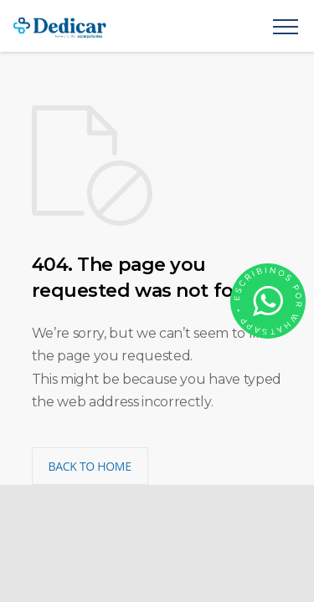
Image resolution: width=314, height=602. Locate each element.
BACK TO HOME (90, 466)
